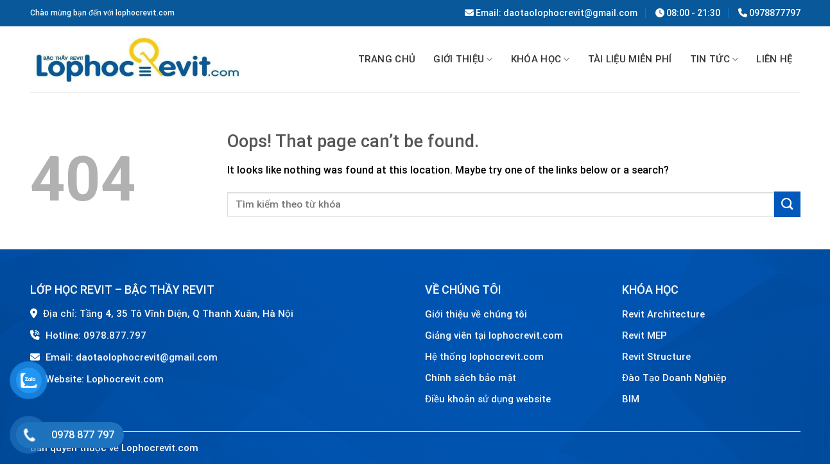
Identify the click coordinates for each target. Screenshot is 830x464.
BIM (630, 399)
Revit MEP (644, 335)
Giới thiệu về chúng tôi (476, 314)
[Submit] (787, 204)
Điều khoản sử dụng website (488, 399)
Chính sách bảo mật (470, 378)
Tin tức (714, 59)
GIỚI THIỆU (463, 59)
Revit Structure (657, 356)
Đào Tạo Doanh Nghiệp (675, 378)
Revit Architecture (663, 314)
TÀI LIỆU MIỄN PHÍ (630, 59)
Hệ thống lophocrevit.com (484, 356)
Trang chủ (387, 59)
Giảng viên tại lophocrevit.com (494, 335)
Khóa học (540, 59)
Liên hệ (774, 59)
